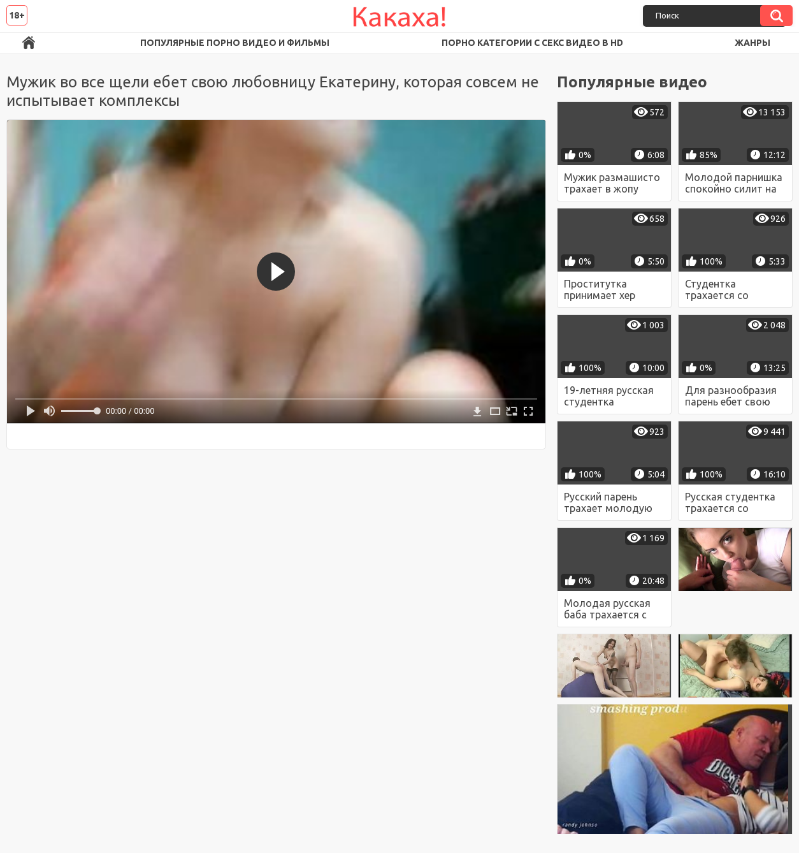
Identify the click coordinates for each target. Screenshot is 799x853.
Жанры (752, 43)
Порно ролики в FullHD (28, 43)
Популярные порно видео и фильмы (234, 43)
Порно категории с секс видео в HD (532, 43)
